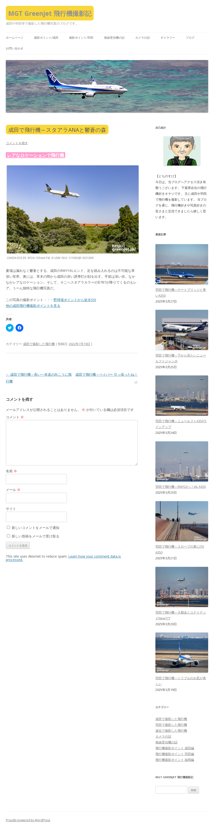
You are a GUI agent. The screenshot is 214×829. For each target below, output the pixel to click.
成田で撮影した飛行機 (39, 344)
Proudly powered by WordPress (28, 820)
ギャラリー (167, 38)
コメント (15, 417)
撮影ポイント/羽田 (81, 38)
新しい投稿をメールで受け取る (35, 536)
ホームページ (14, 38)
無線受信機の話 (114, 38)
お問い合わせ (14, 48)
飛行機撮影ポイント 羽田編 (174, 754)
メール (13, 489)
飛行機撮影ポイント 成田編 (174, 748)
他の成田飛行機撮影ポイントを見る (33, 305)
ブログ (190, 38)
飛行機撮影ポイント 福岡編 (174, 760)
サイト (11, 508)
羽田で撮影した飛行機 (171, 724)
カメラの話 (142, 38)
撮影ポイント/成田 (46, 38)
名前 (11, 471)
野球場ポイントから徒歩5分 (75, 299)
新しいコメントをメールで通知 (35, 527)
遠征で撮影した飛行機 (171, 730)
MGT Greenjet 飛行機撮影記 (49, 13)
